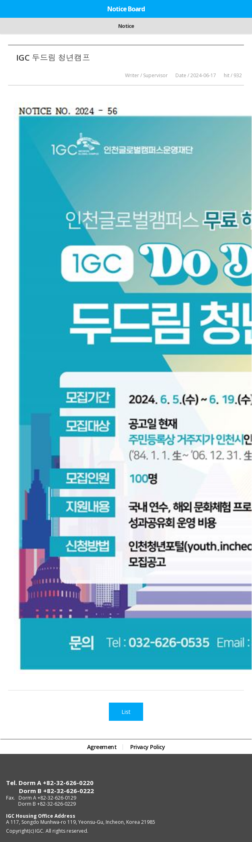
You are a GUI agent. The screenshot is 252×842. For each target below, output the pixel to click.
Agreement (102, 747)
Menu (241, 8)
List (126, 712)
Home (9, 8)
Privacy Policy (147, 747)
